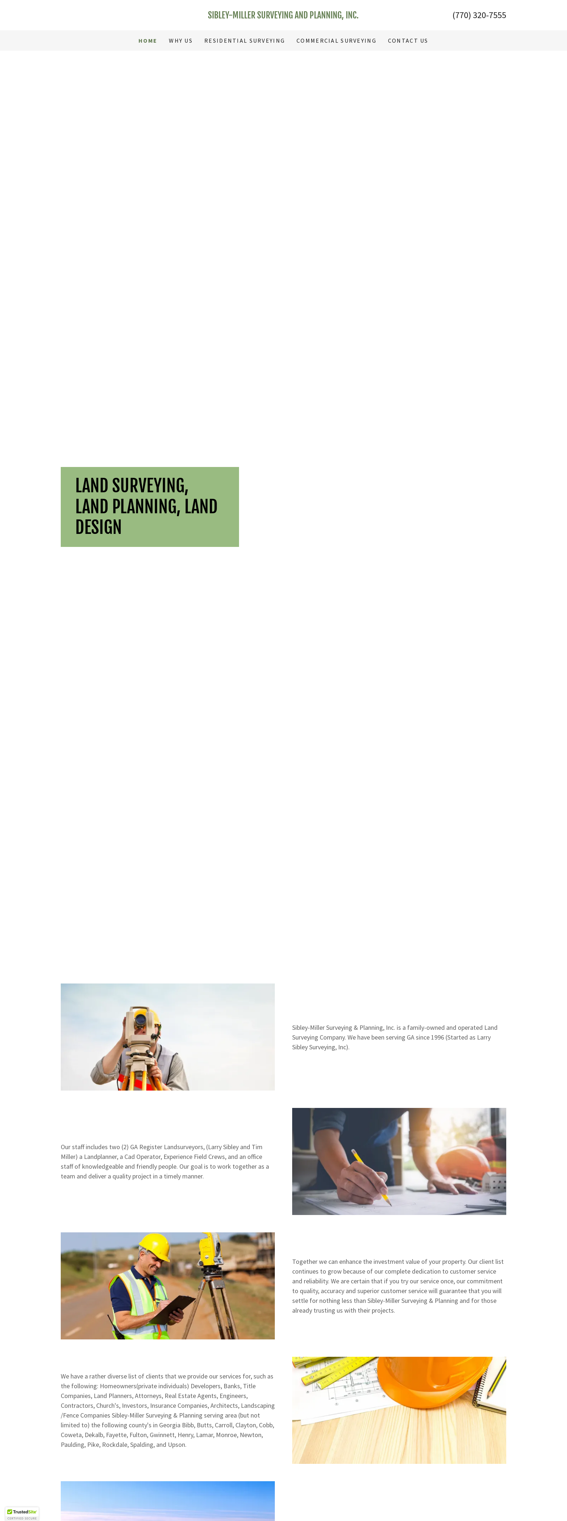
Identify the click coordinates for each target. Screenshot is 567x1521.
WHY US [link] (181, 40)
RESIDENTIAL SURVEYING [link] (244, 40)
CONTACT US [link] (408, 40)
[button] (22, 1514)
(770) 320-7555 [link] (479, 15)
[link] (284, 16)
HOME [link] (147, 40)
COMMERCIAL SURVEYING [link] (336, 40)
